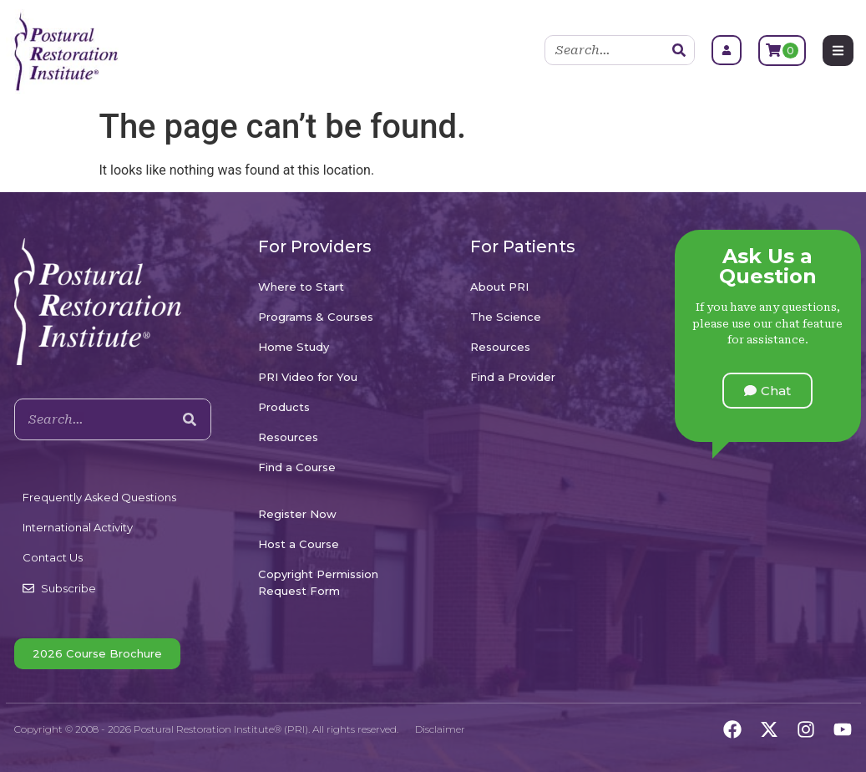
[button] (767, 391)
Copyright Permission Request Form (318, 582)
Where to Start (301, 286)
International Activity (78, 527)
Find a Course (297, 467)
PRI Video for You (307, 376)
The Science (505, 316)
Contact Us (53, 557)
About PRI (499, 286)
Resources (288, 437)
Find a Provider (512, 376)
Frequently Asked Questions (99, 497)
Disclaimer (440, 729)
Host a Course (298, 544)
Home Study (293, 346)
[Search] (679, 50)
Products (284, 407)
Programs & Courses (315, 316)
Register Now (297, 514)
